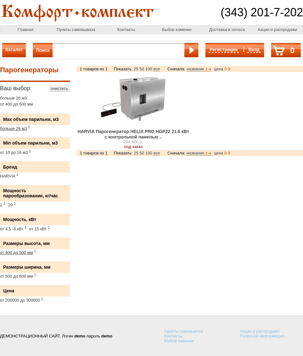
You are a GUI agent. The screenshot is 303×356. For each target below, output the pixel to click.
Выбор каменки (176, 29)
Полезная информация (262, 336)
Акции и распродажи (277, 29)
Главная (25, 29)
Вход (254, 49)
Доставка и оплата (227, 29)
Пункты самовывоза (76, 29)
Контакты (126, 29)
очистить (59, 88)
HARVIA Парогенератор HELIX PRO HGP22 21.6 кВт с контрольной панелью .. (133, 134)
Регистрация (224, 49)
